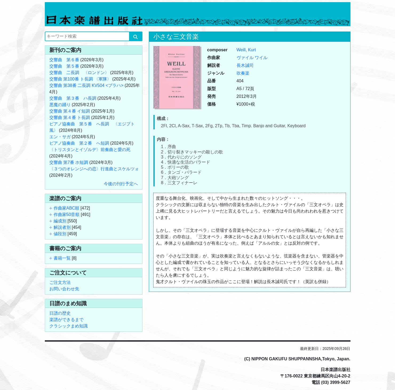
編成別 (60, 221)
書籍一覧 (62, 258)
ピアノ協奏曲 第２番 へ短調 (79, 143)
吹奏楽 (243, 73)
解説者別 (62, 227)
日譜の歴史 (60, 313)
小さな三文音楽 (176, 36)
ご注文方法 (60, 282)
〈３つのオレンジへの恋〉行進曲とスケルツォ (94, 169)
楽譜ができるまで (66, 319)
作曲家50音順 (67, 214)
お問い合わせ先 (64, 289)
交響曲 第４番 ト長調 (69, 117)
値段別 (60, 233)
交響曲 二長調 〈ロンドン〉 (79, 72)
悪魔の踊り (60, 104)
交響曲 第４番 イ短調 (69, 111)
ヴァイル (245, 57)
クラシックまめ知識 (68, 326)
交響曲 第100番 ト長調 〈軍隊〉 (80, 79)
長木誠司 (245, 65)
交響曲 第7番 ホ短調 (68, 162)
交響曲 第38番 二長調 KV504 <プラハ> (86, 85)
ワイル (261, 57)
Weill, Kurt (246, 50)
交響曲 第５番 (64, 66)
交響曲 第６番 (64, 59)
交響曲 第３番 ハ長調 (72, 98)
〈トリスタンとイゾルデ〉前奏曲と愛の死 (89, 149)
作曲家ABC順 (66, 208)
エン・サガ (60, 136)
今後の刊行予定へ (121, 184)
